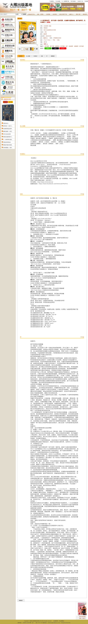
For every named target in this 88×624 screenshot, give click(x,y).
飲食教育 (71, 46)
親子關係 (62, 46)
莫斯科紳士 (6, 123)
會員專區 (55, 14)
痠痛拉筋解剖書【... (8, 136)
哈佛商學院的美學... (8, 128)
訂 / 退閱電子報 (65, 1)
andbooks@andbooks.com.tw (54, 622)
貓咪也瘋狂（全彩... (8, 131)
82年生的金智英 (7, 134)
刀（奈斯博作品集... (8, 139)
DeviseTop (68, 622)
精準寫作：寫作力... (8, 126)
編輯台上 (71, 14)
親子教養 (47, 46)
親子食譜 (81, 46)
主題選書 (48, 14)
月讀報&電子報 (31, 14)
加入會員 (58, 1)
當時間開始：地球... (8, 147)
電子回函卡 (73, 1)
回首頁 (86, 1)
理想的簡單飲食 (7, 142)
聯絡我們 (85, 14)
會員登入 (52, 1)
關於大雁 (78, 14)
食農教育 (76, 46)
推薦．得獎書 (40, 14)
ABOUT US (80, 1)
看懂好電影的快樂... (8, 145)
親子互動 (52, 46)
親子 (67, 46)
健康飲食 (57, 46)
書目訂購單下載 (63, 14)
